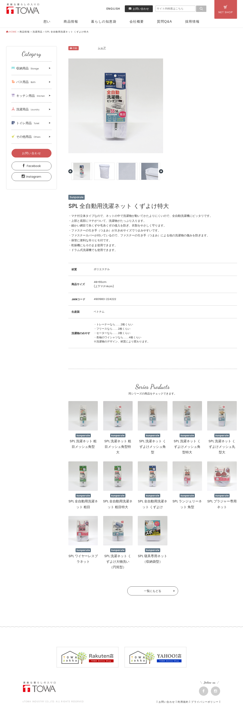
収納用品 (25, 68)
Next (161, 171)
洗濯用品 (37, 31)
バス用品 (24, 82)
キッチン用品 (28, 95)
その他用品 (26, 136)
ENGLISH (113, 9)
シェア (102, 48)
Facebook (31, 166)
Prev (70, 171)
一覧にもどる (152, 591)
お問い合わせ (139, 9)
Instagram (31, 177)
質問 (164, 21)
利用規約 (183, 702)
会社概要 (137, 21)
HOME (11, 31)
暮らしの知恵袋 (103, 21)
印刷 (73, 48)
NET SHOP (225, 9)
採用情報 (192, 21)
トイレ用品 (25, 123)
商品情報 (71, 21)
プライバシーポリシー (204, 702)
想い (47, 21)
